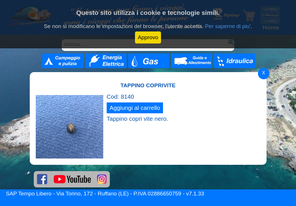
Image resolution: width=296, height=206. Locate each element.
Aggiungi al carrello (135, 107)
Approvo (148, 37)
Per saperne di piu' (228, 26)
